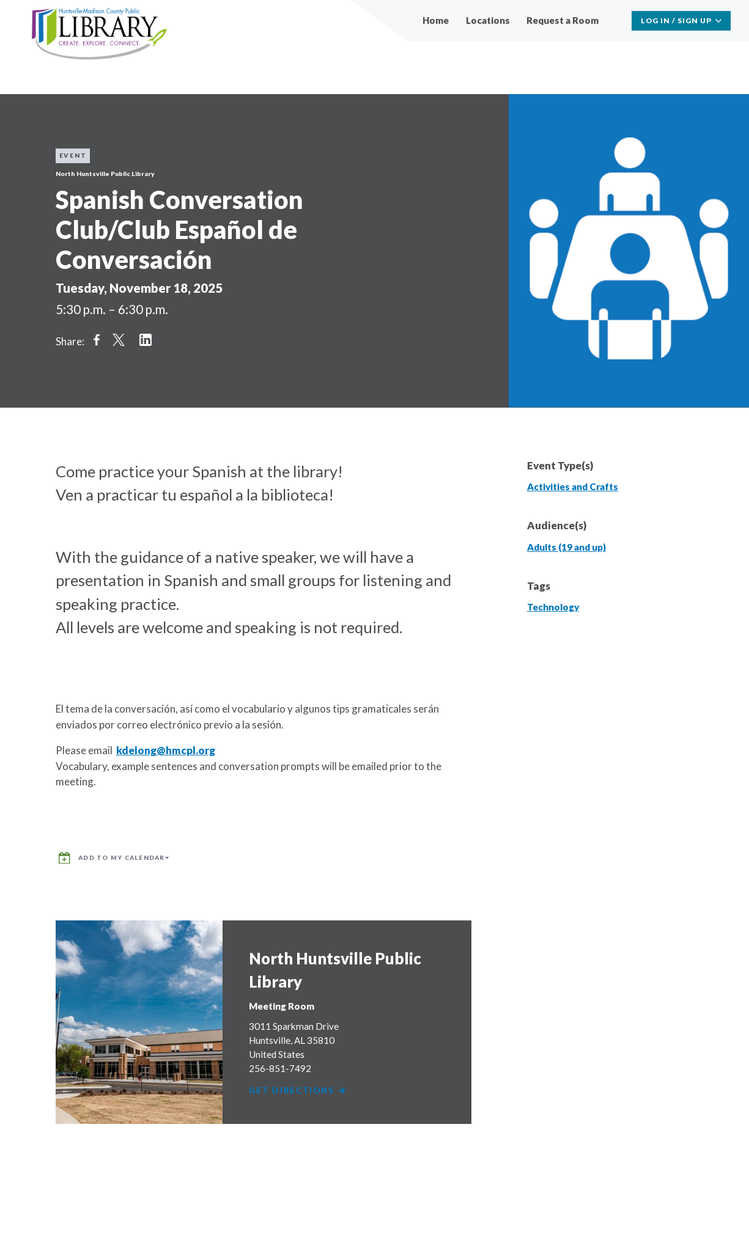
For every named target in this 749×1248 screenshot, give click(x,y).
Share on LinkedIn (145, 340)
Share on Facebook (96, 340)
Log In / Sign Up (676, 20)
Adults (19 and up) (566, 546)
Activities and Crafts (572, 486)
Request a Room (562, 20)
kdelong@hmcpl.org (165, 750)
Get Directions (299, 1084)
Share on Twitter (118, 340)
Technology (553, 606)
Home (435, 20)
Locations (488, 20)
